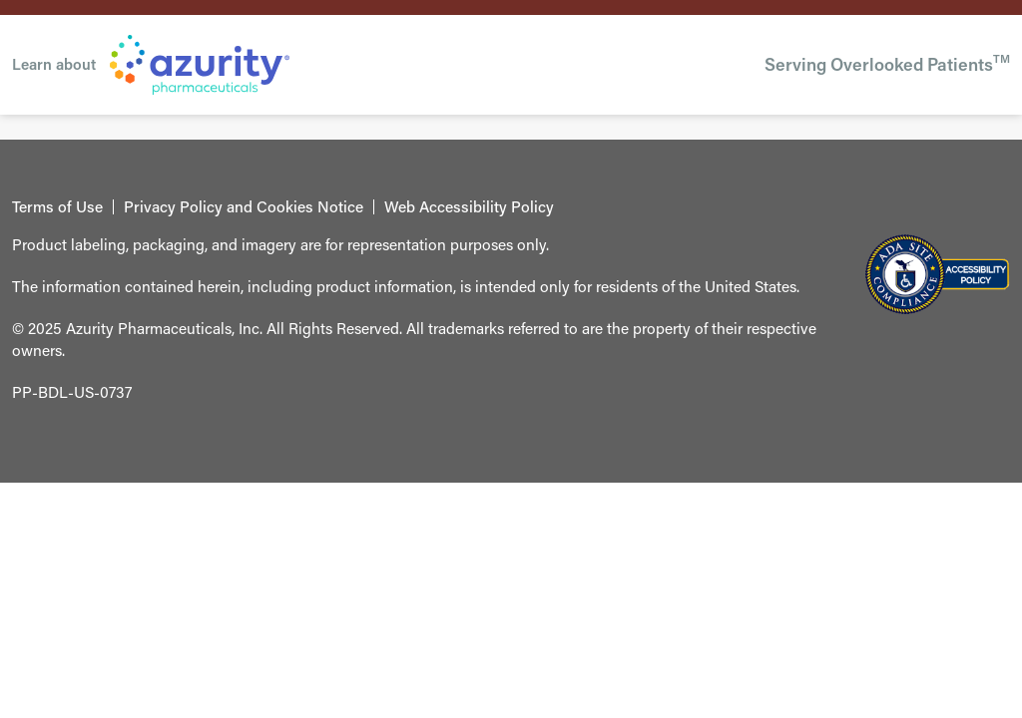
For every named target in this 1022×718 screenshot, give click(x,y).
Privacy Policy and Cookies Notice (243, 207)
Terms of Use (57, 207)
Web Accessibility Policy (469, 207)
